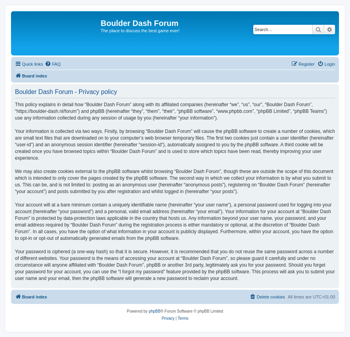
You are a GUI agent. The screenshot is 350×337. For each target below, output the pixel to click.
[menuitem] (53, 64)
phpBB (154, 311)
